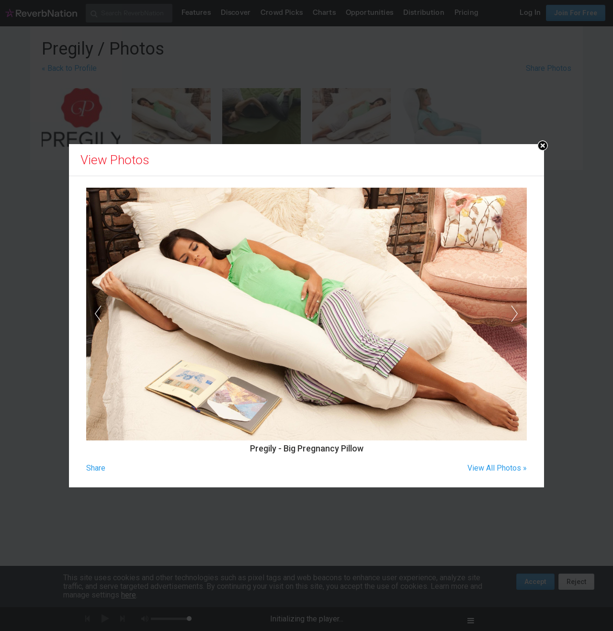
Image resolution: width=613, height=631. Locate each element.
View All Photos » (497, 468)
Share (95, 468)
